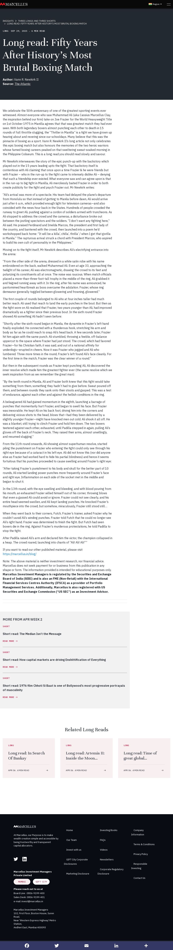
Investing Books (108, 830)
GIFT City (41, 881)
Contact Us (139, 878)
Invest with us (73, 849)
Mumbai (22, 881)
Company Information (137, 832)
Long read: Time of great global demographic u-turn (142, 758)
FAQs (103, 840)
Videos (104, 849)
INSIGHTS (8, 20)
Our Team (71, 840)
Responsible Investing (139, 866)
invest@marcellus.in (32, 901)
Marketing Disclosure (77, 873)
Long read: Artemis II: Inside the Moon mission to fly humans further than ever (85, 761)
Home (69, 830)
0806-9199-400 (36, 893)
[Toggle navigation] (168, 4)
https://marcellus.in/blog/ (20, 554)
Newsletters (107, 859)
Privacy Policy (141, 854)
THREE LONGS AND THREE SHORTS (37, 20)
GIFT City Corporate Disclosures (76, 861)
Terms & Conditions (144, 844)
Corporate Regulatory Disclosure (110, 871)
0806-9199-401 (36, 897)
